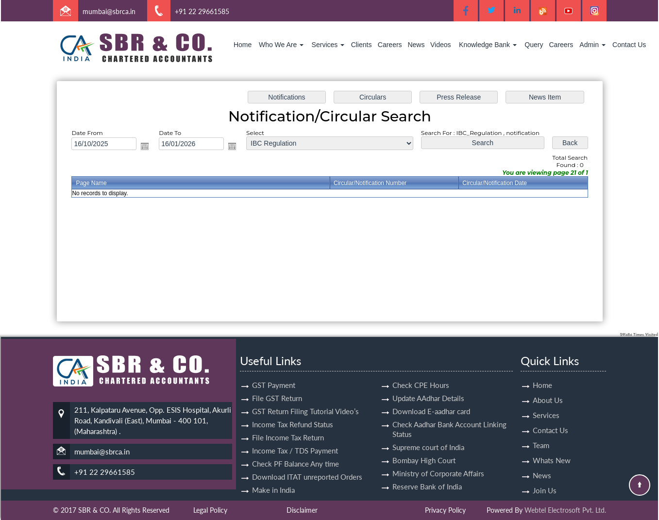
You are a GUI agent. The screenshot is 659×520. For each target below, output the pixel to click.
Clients (361, 45)
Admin (592, 45)
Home (243, 45)
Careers (390, 45)
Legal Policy (210, 510)
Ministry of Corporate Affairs (438, 462)
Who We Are (281, 45)
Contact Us (629, 45)
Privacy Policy (445, 510)
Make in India (273, 478)
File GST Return (277, 387)
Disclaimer (302, 510)
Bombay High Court (424, 449)
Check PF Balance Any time (295, 452)
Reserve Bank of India (427, 475)
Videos (440, 45)
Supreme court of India (428, 436)
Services (328, 45)
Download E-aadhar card (431, 400)
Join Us (545, 479)
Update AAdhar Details (428, 387)
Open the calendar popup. (149, 147)
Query (533, 45)
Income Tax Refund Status (292, 413)
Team (541, 434)
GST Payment (273, 373)
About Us (548, 389)
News (415, 45)
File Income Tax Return (288, 426)
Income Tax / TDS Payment (295, 439)
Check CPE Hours (420, 373)
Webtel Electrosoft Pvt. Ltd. (565, 510)
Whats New (552, 449)
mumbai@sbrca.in (109, 11)
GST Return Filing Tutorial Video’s (305, 400)
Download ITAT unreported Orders (307, 465)
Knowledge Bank (488, 45)
